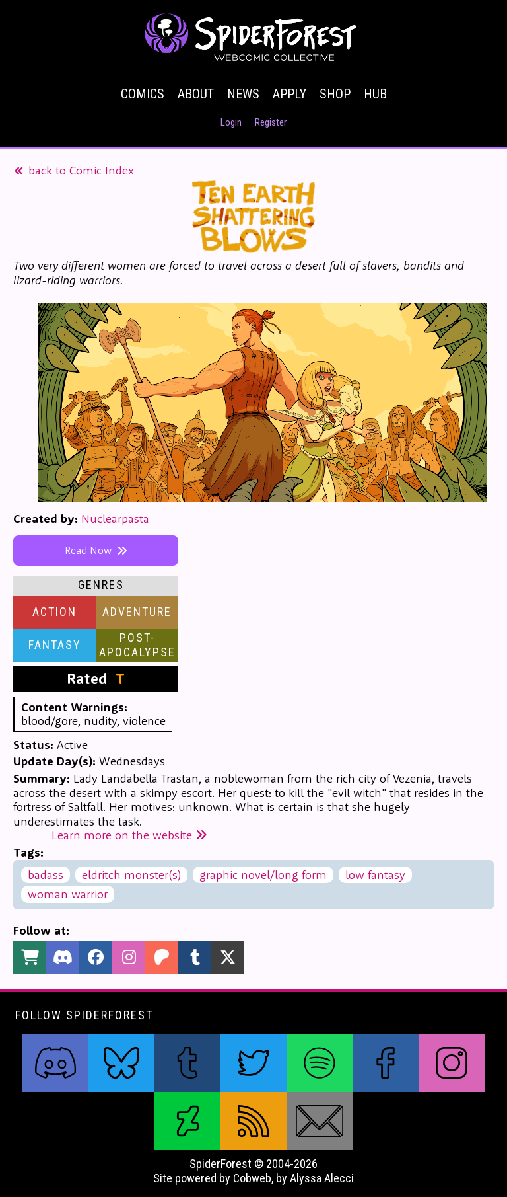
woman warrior (68, 894)
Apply (289, 94)
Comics (142, 94)
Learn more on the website (129, 835)
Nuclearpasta (115, 518)
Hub (375, 94)
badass (45, 874)
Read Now (96, 550)
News (243, 94)
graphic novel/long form (263, 874)
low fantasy (375, 874)
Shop (335, 94)
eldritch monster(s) (131, 874)
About (196, 94)
